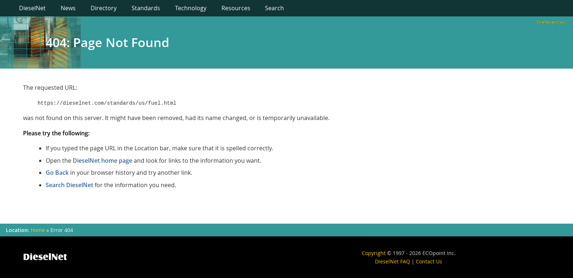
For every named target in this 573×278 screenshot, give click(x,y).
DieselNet (32, 8)
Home (38, 230)
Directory (104, 8)
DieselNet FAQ (392, 261)
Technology (190, 8)
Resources (235, 8)
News (68, 8)
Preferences (551, 22)
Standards (146, 8)
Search (274, 8)
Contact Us (429, 261)
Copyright (374, 253)
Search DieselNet (69, 185)
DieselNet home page (102, 161)
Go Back (57, 173)
